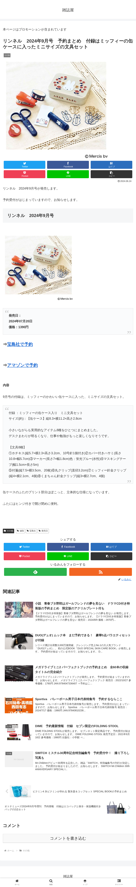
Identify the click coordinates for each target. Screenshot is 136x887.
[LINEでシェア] (68, 174)
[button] (111, 174)
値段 (20, 531)
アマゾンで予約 (22, 365)
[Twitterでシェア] (25, 165)
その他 (8, 531)
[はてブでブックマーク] (111, 165)
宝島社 (31, 531)
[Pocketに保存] (25, 174)
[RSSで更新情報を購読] (100, 572)
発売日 (43, 531)
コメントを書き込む (68, 838)
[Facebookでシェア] (68, 165)
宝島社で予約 (20, 344)
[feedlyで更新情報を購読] (35, 572)
